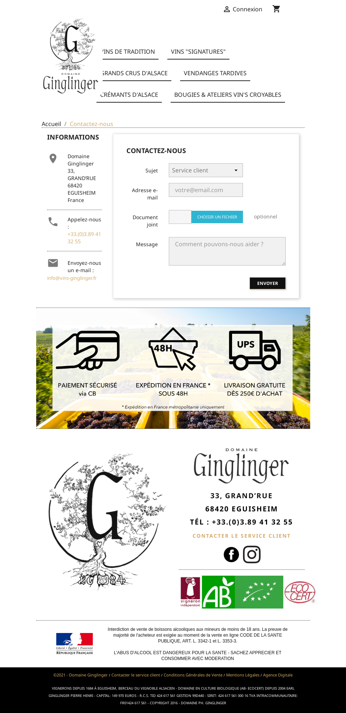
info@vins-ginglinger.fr (71, 278)
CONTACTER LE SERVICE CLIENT (242, 535)
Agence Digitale (278, 675)
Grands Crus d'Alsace (134, 73)
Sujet (151, 170)
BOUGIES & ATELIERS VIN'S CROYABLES (227, 95)
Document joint (145, 221)
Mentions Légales (242, 675)
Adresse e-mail (145, 194)
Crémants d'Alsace (129, 95)
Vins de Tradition (127, 51)
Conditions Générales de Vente (193, 675)
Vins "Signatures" (198, 51)
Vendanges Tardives (215, 73)
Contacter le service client (135, 675)
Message (147, 244)
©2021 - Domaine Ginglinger (80, 675)
